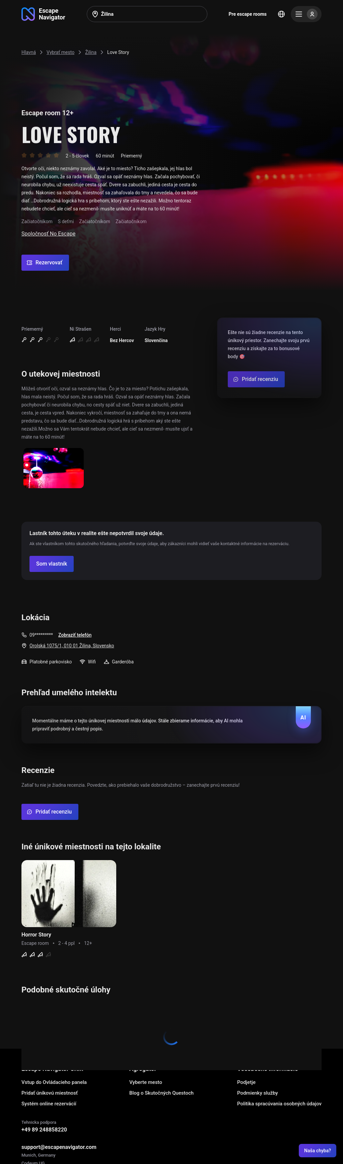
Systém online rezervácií (48, 1104)
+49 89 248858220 (44, 1129)
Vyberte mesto (145, 1082)
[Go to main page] (43, 14)
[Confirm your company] (51, 564)
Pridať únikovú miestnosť (49, 1093)
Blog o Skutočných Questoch (161, 1093)
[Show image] (53, 469)
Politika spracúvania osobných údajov (279, 1104)
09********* (41, 635)
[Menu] (306, 14)
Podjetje (246, 1082)
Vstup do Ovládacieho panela (54, 1082)
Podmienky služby (257, 1093)
